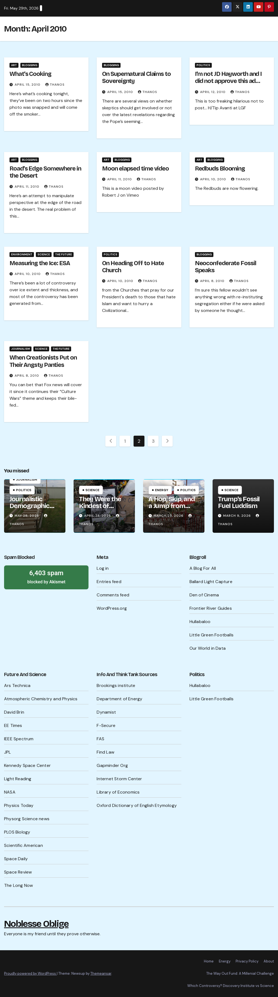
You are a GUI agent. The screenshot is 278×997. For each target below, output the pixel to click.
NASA (9, 792)
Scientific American (23, 845)
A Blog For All (202, 568)
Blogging (29, 65)
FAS (100, 739)
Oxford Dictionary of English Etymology (137, 805)
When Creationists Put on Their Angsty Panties (43, 361)
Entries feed (109, 581)
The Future (63, 254)
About (269, 961)
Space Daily (16, 859)
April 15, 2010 (28, 84)
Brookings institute (116, 685)
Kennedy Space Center (27, 765)
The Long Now (18, 885)
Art (14, 65)
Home (209, 961)
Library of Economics (118, 792)
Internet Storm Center (119, 779)
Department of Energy (119, 699)
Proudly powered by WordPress (30, 973)
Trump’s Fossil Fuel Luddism (239, 502)
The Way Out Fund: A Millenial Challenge (240, 973)
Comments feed (113, 595)
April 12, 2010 (213, 92)
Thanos (55, 84)
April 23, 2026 (98, 515)
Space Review (18, 872)
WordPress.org (112, 608)
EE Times (13, 725)
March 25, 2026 (169, 515)
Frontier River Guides (210, 608)
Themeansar (100, 973)
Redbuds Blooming (220, 168)
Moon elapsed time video (135, 168)
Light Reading (17, 779)
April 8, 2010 (213, 281)
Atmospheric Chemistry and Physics (41, 699)
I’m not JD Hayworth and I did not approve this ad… (228, 77)
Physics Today (19, 805)
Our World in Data (207, 648)
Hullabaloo (200, 621)
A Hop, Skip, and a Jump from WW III (172, 505)
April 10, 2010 (213, 179)
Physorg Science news (26, 819)
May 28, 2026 (27, 515)
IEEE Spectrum (19, 739)
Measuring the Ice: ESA (40, 263)
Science (43, 254)
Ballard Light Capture (210, 581)
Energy (161, 490)
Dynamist (106, 712)
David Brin (14, 712)
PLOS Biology (17, 832)
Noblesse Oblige (36, 923)
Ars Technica (17, 685)
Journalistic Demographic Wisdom (29, 505)
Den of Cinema (204, 595)
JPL (7, 752)
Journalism (20, 349)
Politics (203, 65)
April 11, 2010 (27, 186)
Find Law (105, 752)
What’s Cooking (30, 74)
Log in (103, 568)
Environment (21, 254)
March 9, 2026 (237, 515)
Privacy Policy (247, 961)
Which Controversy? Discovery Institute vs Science (230, 985)
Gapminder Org (112, 765)
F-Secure (106, 725)
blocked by (46, 576)
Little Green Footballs (211, 635)
